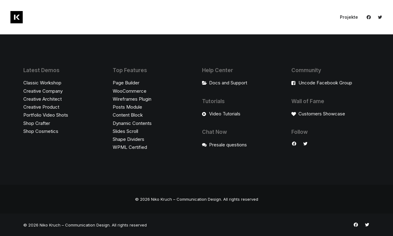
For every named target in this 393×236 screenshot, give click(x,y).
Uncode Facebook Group (325, 83)
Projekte (349, 17)
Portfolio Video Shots (45, 115)
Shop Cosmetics (40, 131)
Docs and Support (228, 83)
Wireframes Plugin (132, 99)
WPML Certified (130, 147)
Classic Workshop (42, 83)
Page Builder (126, 83)
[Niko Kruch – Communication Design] (16, 17)
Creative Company (43, 91)
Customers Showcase (321, 114)
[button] (370, 17)
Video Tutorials (224, 114)
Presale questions (228, 145)
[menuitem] (347, 17)
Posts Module (127, 107)
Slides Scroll (125, 131)
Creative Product (41, 107)
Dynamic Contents (132, 123)
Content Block (128, 115)
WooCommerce (129, 91)
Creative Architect (42, 99)
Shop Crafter (36, 123)
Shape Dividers (128, 139)
